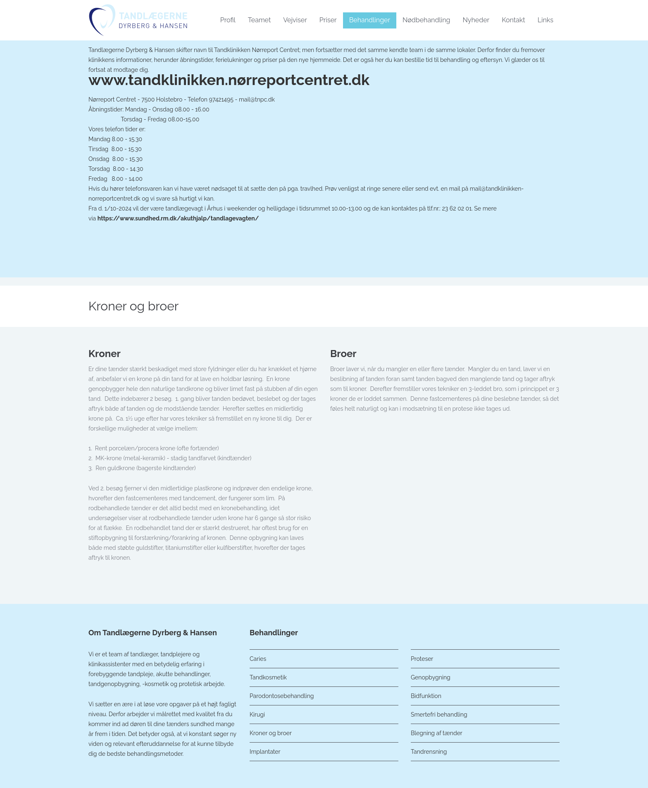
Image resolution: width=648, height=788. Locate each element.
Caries (258, 658)
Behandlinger (369, 20)
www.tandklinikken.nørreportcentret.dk (228, 79)
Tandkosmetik (268, 677)
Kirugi (257, 714)
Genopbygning (430, 677)
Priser (328, 20)
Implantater (265, 751)
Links (545, 20)
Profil (228, 20)
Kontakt (513, 20)
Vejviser (295, 20)
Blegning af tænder (436, 733)
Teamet (259, 20)
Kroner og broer (271, 733)
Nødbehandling (426, 20)
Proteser (422, 658)
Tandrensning (429, 751)
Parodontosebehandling (282, 696)
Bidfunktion (426, 696)
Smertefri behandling (439, 714)
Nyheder (475, 20)
